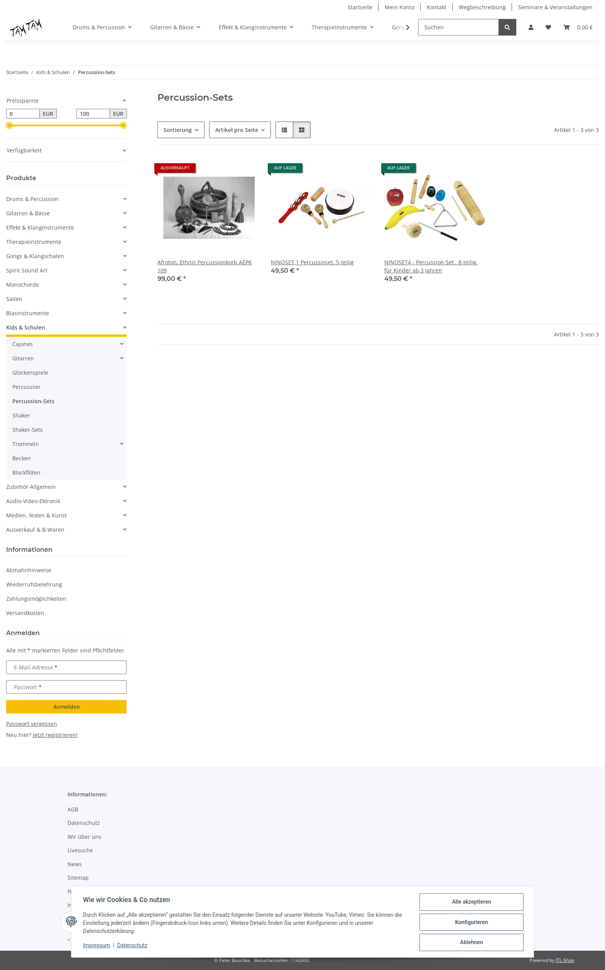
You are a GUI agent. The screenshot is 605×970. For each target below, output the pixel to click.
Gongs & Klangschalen (35, 256)
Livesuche (80, 850)
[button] (530, 27)
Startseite (360, 7)
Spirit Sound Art (26, 270)
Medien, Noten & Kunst (36, 515)
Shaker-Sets (27, 429)
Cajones (22, 344)
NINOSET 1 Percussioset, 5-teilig (312, 262)
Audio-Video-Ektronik (33, 501)
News (75, 864)
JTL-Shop (565, 960)
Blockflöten (26, 472)
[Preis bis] (93, 114)
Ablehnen (470, 943)
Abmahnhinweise (28, 570)
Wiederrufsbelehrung (34, 584)
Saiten (14, 298)
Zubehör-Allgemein (31, 486)
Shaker (21, 415)
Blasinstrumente (27, 313)
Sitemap (78, 877)
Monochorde (22, 284)
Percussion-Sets (33, 401)
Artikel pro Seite (236, 130)
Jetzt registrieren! (55, 734)
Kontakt (436, 7)
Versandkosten (25, 613)
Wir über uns (84, 836)
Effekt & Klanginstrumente (40, 227)
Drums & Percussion (32, 199)
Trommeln (25, 444)
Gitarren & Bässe (28, 213)
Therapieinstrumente (33, 241)
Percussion (26, 386)
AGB (73, 809)
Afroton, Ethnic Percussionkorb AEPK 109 (204, 266)
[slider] (9, 125)
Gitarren (23, 358)
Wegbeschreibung (482, 7)
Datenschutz (133, 946)
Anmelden (66, 706)
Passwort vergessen (31, 723)
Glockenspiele (30, 372)
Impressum (97, 946)
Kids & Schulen (25, 327)
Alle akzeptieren (470, 902)
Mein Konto (399, 7)
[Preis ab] (23, 114)
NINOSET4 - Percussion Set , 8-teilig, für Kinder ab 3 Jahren (431, 266)
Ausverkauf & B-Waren (35, 529)
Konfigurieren (470, 922)
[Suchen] (458, 27)
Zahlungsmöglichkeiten (36, 598)
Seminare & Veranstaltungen (555, 7)
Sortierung (178, 130)
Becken (21, 458)
